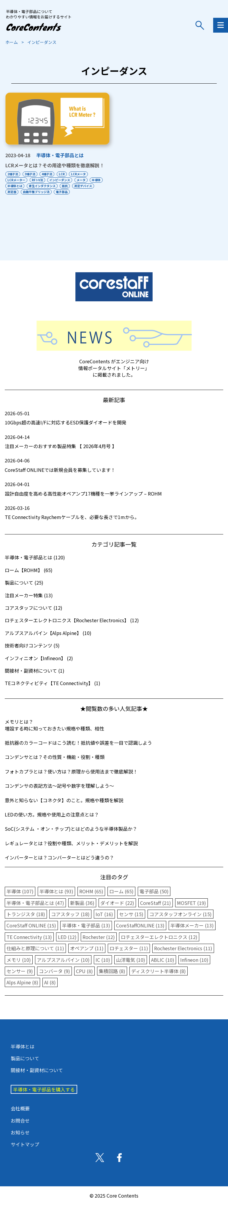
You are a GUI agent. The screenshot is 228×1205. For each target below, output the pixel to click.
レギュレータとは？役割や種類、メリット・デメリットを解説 (71, 843)
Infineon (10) (194, 959)
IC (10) (103, 959)
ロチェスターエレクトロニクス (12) (159, 936)
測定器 (37, 192)
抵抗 (84, 186)
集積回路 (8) (112, 971)
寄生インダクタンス (60, 186)
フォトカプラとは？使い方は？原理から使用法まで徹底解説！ (71, 771)
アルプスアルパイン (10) (63, 959)
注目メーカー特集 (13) (29, 595)
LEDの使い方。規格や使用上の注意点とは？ (52, 814)
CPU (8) (84, 971)
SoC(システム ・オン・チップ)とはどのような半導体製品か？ (71, 828)
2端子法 (12, 174)
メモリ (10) (19, 959)
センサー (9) (20, 971)
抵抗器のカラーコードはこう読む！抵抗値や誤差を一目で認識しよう (78, 742)
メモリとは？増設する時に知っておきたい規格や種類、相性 (54, 725)
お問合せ (20, 1120)
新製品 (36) (82, 902)
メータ (84, 180)
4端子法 (49, 174)
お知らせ (20, 1132)
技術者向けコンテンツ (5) (32, 645)
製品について (25, 1058)
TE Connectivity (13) (29, 936)
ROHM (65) (91, 891)
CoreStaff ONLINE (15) (31, 925)
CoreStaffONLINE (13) (140, 925)
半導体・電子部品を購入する (44, 1089)
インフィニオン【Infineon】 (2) (39, 658)
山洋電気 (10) (130, 959)
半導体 (11, 186)
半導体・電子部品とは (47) (35, 902)
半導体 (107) (20, 891)
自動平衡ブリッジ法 (63, 192)
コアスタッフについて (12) (33, 607)
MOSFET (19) (191, 902)
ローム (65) (121, 891)
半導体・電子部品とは (60, 155)
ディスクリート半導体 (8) (158, 971)
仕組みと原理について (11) (35, 948)
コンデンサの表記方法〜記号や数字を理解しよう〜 (59, 785)
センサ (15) (131, 914)
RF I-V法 (38, 180)
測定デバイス (16, 192)
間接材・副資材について (37, 1070)
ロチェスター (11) (129, 948)
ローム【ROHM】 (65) (29, 570)
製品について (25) (24, 582)
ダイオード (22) (117, 902)
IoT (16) (104, 914)
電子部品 (90, 192)
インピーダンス (62, 180)
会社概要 (20, 1108)
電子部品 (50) (154, 891)
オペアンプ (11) (87, 948)
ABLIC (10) (162, 959)
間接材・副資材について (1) (34, 670)
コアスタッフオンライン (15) (180, 914)
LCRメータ (83, 174)
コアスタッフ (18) (70, 914)
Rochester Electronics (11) (183, 948)
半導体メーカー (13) (192, 925)
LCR (66, 174)
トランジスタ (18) (26, 914)
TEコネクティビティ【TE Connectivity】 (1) (52, 683)
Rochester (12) (99, 936)
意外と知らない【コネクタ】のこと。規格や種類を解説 (64, 800)
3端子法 (31, 174)
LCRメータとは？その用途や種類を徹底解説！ (54, 165)
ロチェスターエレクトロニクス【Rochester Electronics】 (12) (72, 620)
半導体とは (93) (56, 891)
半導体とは (31, 186)
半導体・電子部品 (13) (86, 925)
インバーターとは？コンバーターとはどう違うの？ (59, 857)
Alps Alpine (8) (22, 982)
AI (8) (50, 982)
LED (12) (67, 936)
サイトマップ (25, 1144)
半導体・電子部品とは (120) (35, 557)
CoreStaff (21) (155, 902)
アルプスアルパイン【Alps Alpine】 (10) (48, 632)
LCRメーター (16, 180)
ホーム (11, 42)
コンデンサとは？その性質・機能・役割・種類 (54, 756)
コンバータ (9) (54, 971)
